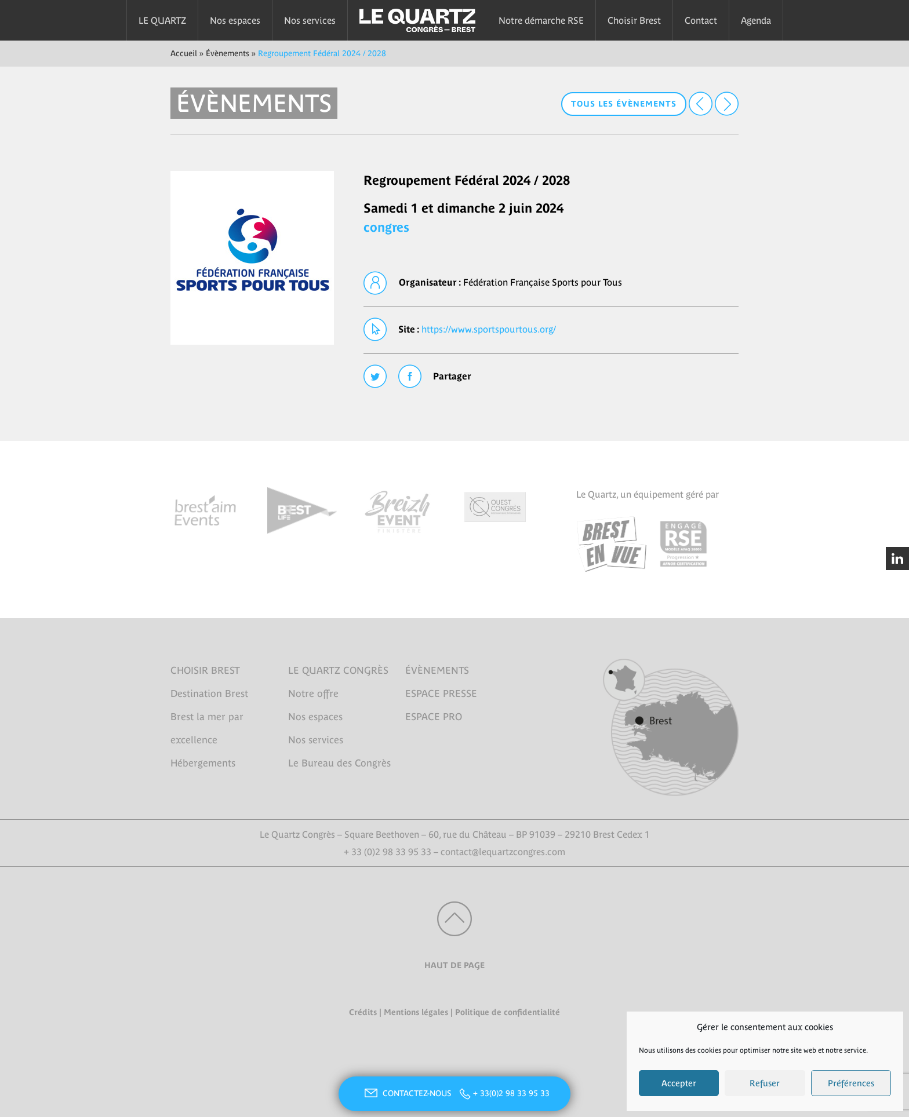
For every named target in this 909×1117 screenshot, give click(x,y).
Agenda (756, 20)
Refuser (765, 1083)
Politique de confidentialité (507, 1012)
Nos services (310, 20)
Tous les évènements (624, 103)
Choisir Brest (634, 20)
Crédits (363, 1012)
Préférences (851, 1083)
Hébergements (202, 763)
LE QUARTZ (162, 20)
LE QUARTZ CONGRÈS (338, 670)
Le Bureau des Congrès (339, 763)
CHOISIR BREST (205, 670)
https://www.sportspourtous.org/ (488, 329)
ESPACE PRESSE (441, 693)
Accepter (678, 1083)
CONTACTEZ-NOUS (406, 1093)
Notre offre (313, 693)
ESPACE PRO (433, 716)
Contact (701, 20)
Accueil (183, 53)
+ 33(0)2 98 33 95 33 (511, 1093)
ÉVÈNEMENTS (437, 670)
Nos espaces (235, 20)
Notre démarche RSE (541, 20)
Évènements (227, 53)
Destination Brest (209, 693)
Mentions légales (416, 1012)
